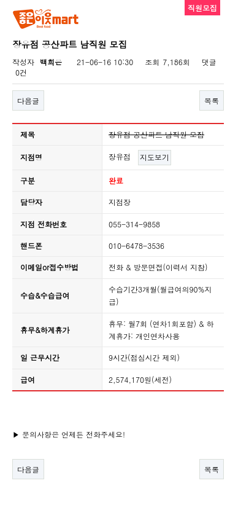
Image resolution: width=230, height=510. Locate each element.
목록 (211, 100)
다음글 (28, 100)
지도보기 (154, 157)
